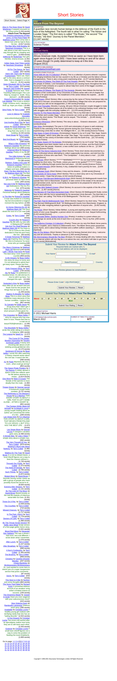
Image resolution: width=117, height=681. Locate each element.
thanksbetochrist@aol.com (45, 69)
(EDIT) (38, 21)
